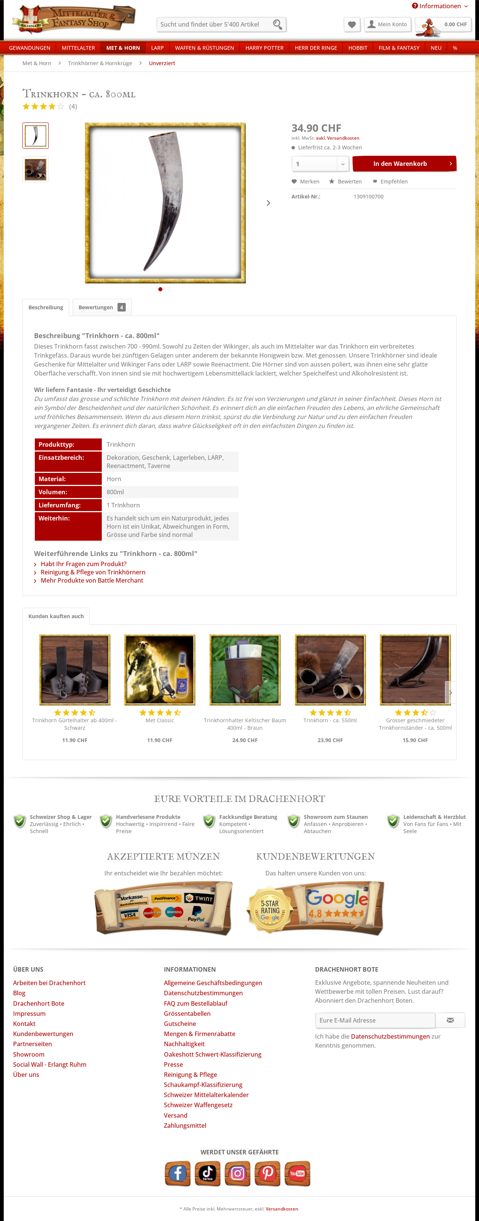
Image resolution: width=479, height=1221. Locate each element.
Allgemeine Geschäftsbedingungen (213, 983)
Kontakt (24, 1024)
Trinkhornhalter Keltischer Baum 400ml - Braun (245, 724)
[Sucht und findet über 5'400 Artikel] (221, 24)
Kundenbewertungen (43, 1034)
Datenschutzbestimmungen (203, 993)
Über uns (26, 1074)
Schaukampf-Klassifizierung (203, 1085)
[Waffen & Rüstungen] (205, 47)
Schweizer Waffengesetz (198, 1105)
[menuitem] (221, 24)
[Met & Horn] (123, 47)
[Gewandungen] (30, 47)
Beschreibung (45, 307)
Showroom (29, 1054)
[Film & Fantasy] (399, 47)
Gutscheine (180, 1024)
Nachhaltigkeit (184, 1044)
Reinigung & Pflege (190, 1074)
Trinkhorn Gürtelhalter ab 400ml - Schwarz (74, 724)
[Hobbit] (358, 47)
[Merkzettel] (352, 24)
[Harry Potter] (264, 47)
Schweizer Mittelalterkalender (206, 1095)
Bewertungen (102, 307)
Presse (173, 1064)
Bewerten (346, 181)
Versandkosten (282, 1209)
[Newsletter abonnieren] (450, 1020)
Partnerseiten (32, 1044)
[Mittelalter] (78, 47)
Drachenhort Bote (38, 1003)
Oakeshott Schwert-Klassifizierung (213, 1054)
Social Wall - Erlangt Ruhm (49, 1064)
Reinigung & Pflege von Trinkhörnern (90, 572)
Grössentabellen (187, 1013)
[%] (455, 47)
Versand (175, 1115)
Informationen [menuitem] (437, 6)
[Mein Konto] (387, 24)
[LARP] (158, 47)
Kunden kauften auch (56, 616)
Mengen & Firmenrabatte (199, 1034)
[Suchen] (279, 25)
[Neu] (436, 47)
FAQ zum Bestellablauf (196, 1003)
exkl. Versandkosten (338, 138)
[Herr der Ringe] (316, 47)
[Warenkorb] (443, 24)
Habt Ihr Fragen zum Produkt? (80, 564)
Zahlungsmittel (185, 1125)
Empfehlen (390, 181)
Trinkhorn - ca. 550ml (330, 720)
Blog (19, 993)
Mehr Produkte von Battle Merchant (88, 580)
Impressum (29, 1013)
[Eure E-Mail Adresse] (375, 1020)
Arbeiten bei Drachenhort (49, 983)
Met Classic (160, 720)
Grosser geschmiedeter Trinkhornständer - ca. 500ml (415, 724)
